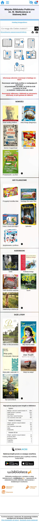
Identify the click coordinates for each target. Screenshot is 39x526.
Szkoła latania (10, 414)
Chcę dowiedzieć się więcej (10, 520)
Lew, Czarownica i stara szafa (14, 417)
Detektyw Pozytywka (12, 438)
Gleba (8, 428)
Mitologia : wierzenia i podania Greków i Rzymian (18, 410)
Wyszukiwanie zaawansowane (11, 32)
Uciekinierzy (10, 441)
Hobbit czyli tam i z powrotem (14, 412)
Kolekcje (23, 32)
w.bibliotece (19, 478)
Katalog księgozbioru (19, 22)
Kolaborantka (10, 429)
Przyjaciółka (10, 440)
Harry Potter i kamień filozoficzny (15, 416)
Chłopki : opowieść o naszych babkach (16, 422)
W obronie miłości (11, 436)
